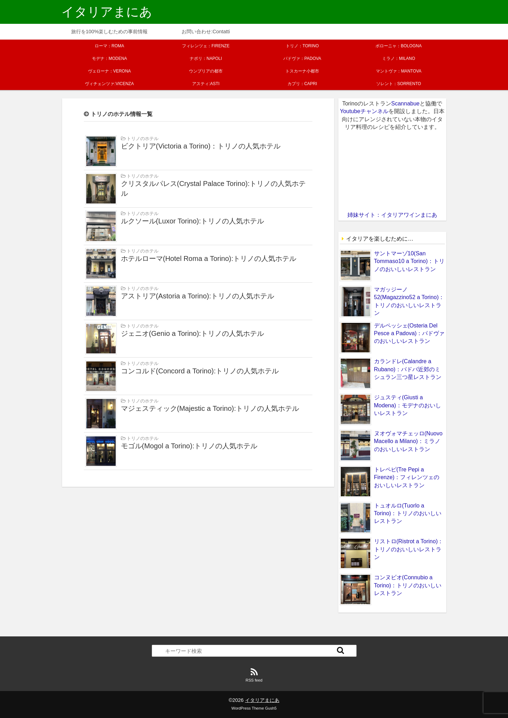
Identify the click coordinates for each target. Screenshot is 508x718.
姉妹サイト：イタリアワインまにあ (392, 215)
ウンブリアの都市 (206, 71)
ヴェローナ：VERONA (109, 71)
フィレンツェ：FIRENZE (205, 45)
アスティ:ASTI (205, 83)
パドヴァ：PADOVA (302, 58)
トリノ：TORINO (302, 45)
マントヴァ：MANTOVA (398, 71)
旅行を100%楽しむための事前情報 (109, 31)
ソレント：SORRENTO (398, 83)
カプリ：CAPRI (302, 83)
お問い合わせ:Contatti (206, 31)
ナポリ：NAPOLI (206, 58)
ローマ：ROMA (109, 45)
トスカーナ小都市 (302, 71)
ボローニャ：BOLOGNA (398, 45)
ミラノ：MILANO (398, 58)
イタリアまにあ (106, 12)
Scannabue (405, 103)
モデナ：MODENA (109, 58)
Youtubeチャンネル (364, 111)
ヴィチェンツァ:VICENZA (109, 83)
